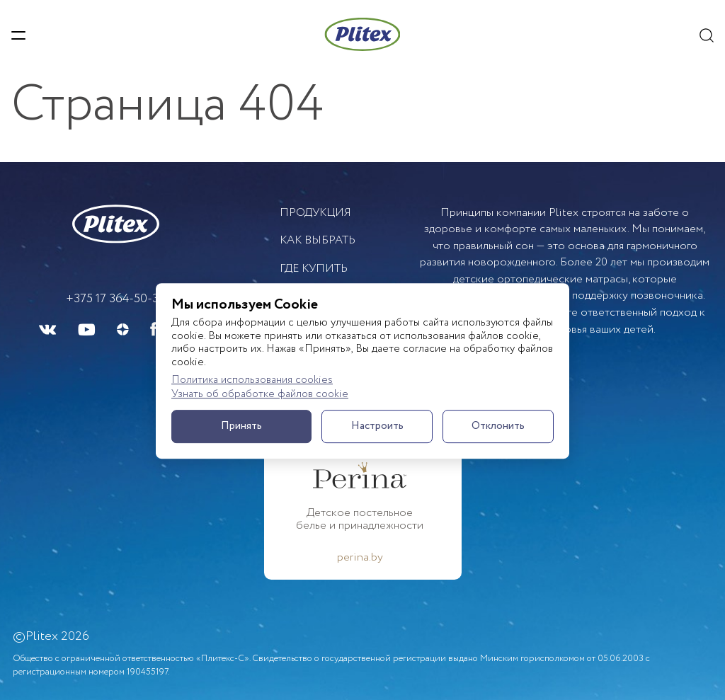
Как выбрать (317, 240)
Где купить (314, 268)
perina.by (360, 557)
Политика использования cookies (252, 380)
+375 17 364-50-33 (115, 298)
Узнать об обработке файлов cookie (259, 395)
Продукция (315, 213)
